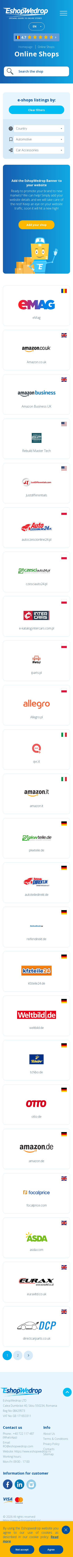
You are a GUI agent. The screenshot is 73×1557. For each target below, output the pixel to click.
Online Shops (46, 47)
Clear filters (36, 110)
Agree (51, 1549)
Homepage (25, 47)
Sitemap (48, 1454)
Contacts (49, 1449)
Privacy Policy (51, 1444)
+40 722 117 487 (23, 1433)
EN (34, 26)
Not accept (22, 1549)
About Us (49, 1433)
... (28, 1355)
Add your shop (36, 225)
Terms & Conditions (55, 1439)
